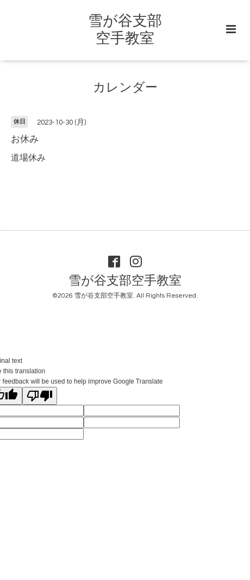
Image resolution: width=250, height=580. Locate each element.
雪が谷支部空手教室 (125, 280)
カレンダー (125, 88)
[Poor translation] (39, 396)
